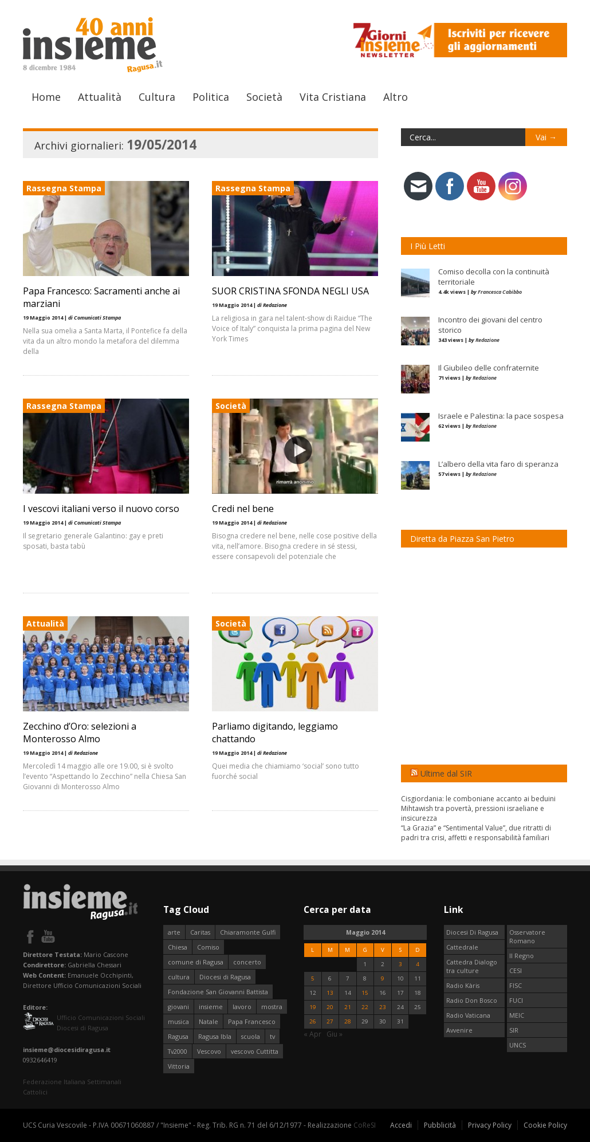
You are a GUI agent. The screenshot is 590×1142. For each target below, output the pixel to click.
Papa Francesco (252, 1021)
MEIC (516, 1015)
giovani (178, 1006)
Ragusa (178, 1036)
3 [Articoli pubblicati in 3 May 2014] (400, 964)
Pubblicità (440, 1125)
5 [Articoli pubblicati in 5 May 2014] (312, 978)
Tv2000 (177, 1051)
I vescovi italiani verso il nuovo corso (101, 508)
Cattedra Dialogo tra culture (471, 966)
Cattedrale (462, 947)
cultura (179, 976)
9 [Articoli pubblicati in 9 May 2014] (382, 978)
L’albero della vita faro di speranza (498, 464)
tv (272, 1036)
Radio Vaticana (468, 1015)
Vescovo (209, 1051)
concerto (247, 962)
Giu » (335, 1034)
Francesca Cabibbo (500, 292)
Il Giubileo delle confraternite (488, 368)
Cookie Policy (545, 1125)
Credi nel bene (243, 508)
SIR (513, 1030)
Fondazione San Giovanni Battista (218, 991)
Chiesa (177, 947)
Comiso (208, 947)
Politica (210, 97)
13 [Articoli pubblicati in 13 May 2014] (330, 993)
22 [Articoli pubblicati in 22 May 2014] (364, 1007)
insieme (211, 1006)
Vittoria (179, 1066)
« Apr (312, 1034)
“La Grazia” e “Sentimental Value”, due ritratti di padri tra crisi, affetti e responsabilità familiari (476, 832)
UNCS (517, 1045)
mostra (271, 1006)
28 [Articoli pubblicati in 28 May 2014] (347, 1021)
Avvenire (459, 1030)
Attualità (99, 97)
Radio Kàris (462, 985)
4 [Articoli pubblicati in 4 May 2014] (417, 964)
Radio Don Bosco (471, 1000)
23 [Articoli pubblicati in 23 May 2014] (382, 1007)
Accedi (401, 1125)
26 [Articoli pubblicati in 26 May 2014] (312, 1021)
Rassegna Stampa (63, 188)
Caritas (200, 932)
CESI (515, 970)
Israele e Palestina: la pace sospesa (501, 416)
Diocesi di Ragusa (225, 976)
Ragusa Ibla (214, 1036)
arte (174, 932)
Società (264, 97)
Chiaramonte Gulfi (248, 932)
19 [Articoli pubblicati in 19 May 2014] (312, 1007)
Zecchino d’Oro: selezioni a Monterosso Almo (79, 732)
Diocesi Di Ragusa (472, 932)
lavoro (242, 1006)
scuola (250, 1036)
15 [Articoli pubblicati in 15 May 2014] (364, 993)
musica (178, 1021)
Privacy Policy (490, 1125)
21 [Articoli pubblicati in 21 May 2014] (347, 1007)
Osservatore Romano (527, 936)
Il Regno (521, 955)
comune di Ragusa (195, 962)
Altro (395, 97)
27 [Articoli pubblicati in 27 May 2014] (330, 1021)
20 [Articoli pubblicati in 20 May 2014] (330, 1007)
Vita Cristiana (333, 97)
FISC (515, 985)
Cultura (157, 97)
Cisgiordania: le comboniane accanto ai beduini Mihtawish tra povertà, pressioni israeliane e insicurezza (478, 808)
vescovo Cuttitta (254, 1051)
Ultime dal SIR (446, 773)
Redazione (487, 340)
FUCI (516, 1000)
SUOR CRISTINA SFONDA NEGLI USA (290, 291)
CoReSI (364, 1125)
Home (46, 97)
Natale (208, 1021)
